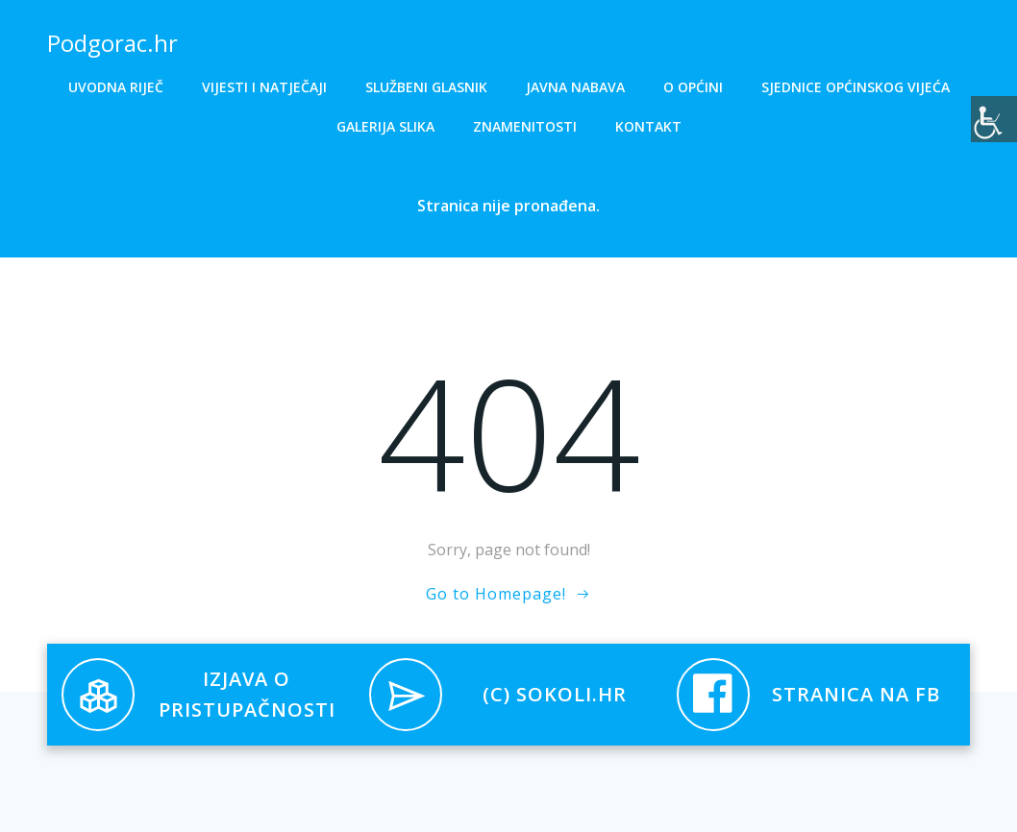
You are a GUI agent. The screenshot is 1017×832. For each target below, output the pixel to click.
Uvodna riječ (115, 87)
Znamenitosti (525, 126)
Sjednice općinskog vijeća (855, 87)
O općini (693, 87)
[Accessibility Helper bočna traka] (994, 119)
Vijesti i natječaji (264, 87)
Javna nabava (575, 87)
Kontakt (648, 126)
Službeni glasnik (426, 87)
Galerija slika (385, 126)
